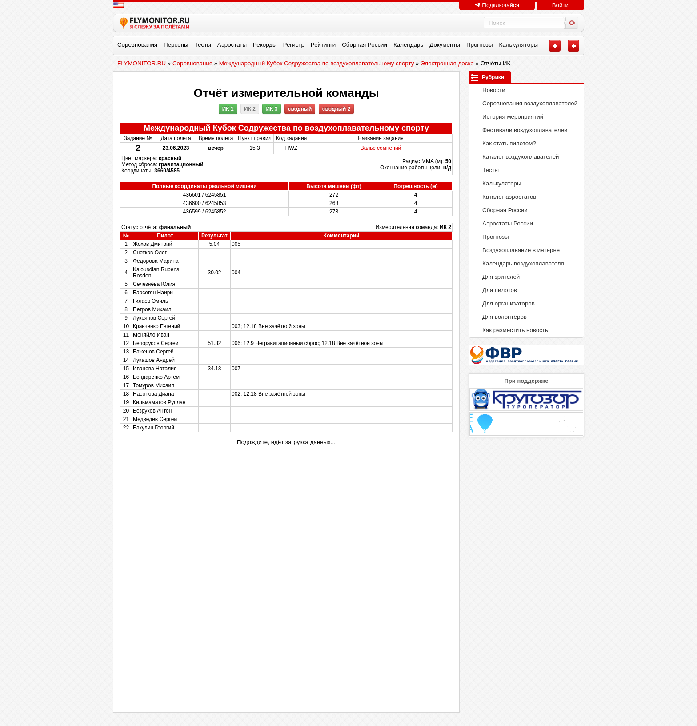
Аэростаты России (503, 223)
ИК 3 (271, 109)
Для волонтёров (500, 316)
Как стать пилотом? (504, 143)
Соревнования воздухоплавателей (525, 103)
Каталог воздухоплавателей (516, 156)
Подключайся (497, 5)
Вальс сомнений (381, 148)
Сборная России (364, 44)
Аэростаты (232, 44)
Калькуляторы (518, 44)
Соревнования (137, 44)
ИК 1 (228, 109)
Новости (489, 90)
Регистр (293, 44)
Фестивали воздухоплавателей (520, 130)
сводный (300, 109)
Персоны (176, 44)
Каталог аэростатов (504, 196)
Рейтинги (323, 44)
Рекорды (265, 44)
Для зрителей (496, 276)
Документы (444, 44)
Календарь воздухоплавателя (518, 263)
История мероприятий (508, 116)
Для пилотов (495, 290)
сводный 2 (336, 109)
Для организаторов (504, 303)
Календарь (408, 44)
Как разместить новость (510, 330)
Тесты (203, 44)
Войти (560, 5)
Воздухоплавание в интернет (517, 250)
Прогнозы (479, 44)
